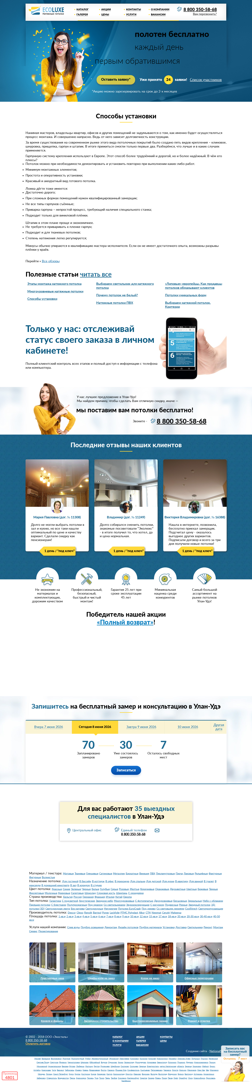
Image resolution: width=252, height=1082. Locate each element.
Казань (85, 1070)
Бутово (72, 1066)
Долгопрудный (77, 1058)
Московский (42, 1066)
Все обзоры (51, 261)
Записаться (126, 770)
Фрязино (63, 1062)
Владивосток (63, 1078)
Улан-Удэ (201, 1070)
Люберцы (80, 1066)
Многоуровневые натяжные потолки (55, 291)
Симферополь (133, 1070)
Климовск (134, 1058)
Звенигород (162, 1062)
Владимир (172, 1074)
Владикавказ (94, 1070)
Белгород (189, 1074)
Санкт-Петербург (60, 1074)
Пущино (204, 1058)
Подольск (195, 1058)
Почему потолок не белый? (117, 295)
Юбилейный (94, 1062)
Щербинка (115, 1066)
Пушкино (181, 1062)
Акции (106, 9)
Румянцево (105, 1066)
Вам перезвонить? (204, 14)
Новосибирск (199, 1078)
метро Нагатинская (168, 1066)
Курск (71, 1074)
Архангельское (54, 1066)
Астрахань (198, 1074)
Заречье (142, 1066)
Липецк (49, 1074)
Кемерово (101, 1074)
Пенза (170, 1078)
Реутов (97, 1066)
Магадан (41, 1074)
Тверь (107, 1078)
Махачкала (191, 1070)
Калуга (109, 1074)
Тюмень (90, 1078)
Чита (54, 1070)
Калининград (119, 1074)
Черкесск (167, 1070)
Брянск (181, 1074)
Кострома (85, 1074)
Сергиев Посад (43, 1062)
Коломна (143, 1058)
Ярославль (210, 1078)
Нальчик (182, 1070)
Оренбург (183, 1078)
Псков (164, 1078)
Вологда (154, 1074)
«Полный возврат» (125, 622)
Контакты (133, 9)
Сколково (125, 1066)
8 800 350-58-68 (200, 10)
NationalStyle (218, 1051)
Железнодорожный (99, 1058)
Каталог (82, 9)
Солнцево (134, 1066)
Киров (93, 1074)
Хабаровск (41, 1078)
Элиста (175, 1070)
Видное (104, 1062)
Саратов (143, 1078)
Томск (101, 1078)
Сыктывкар (145, 1070)
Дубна (88, 1058)
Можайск (173, 1058)
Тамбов (114, 1078)
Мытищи (89, 1066)
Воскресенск (56, 1058)
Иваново (137, 1074)
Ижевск (78, 1070)
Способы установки (42, 298)
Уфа (207, 1070)
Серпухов (54, 1062)
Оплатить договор (38, 1043)
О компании (160, 9)
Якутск (104, 1070)
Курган (77, 1074)
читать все (96, 274)
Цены (105, 14)
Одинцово (112, 1062)
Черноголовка (74, 1062)
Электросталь (153, 1066)
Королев (152, 1058)
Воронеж (146, 1074)
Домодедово (140, 1062)
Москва (37, 1058)
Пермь (72, 1078)
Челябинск (126, 1081)
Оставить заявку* (116, 80)
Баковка (65, 1066)
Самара (151, 1078)
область (180, 1066)
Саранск (110, 1070)
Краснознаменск (201, 1062)
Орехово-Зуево (184, 1058)
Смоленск (122, 1078)
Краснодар (46, 1070)
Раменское (213, 1058)
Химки (120, 1062)
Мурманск (214, 1070)
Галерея (82, 14)
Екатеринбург (133, 1078)
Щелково (85, 1062)
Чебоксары (69, 1070)
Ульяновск (197, 1066)
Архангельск (208, 1074)
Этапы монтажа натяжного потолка (54, 283)
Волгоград (162, 1074)
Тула (96, 1078)
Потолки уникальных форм (185, 295)
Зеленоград (129, 1062)
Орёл (176, 1078)
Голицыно (172, 1062)
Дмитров (66, 1058)
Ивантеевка (124, 1058)
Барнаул (60, 1070)
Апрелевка (151, 1062)
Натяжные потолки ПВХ (114, 302)
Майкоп (205, 1066)
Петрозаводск (157, 1070)
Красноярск (81, 1078)
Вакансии (158, 14)
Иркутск (129, 1074)
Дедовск (189, 1062)
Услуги (131, 14)
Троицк (212, 1062)
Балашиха (46, 1058)
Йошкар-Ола (120, 1070)
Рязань (158, 1078)
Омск (190, 1078)
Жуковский (114, 1058)
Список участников (206, 80)
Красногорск (162, 1058)
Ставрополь (52, 1078)
